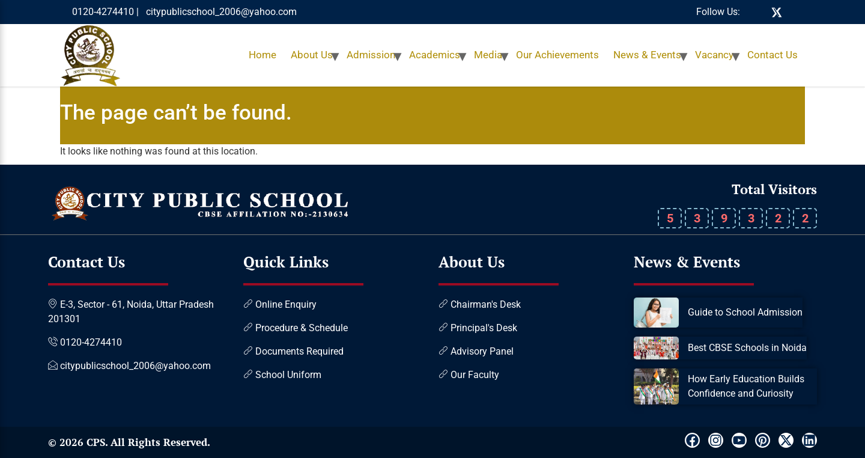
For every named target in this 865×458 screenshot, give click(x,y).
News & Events (647, 55)
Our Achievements (557, 55)
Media (488, 55)
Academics (434, 55)
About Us (312, 55)
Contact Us (772, 55)
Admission (371, 55)
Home (262, 55)
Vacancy (714, 55)
